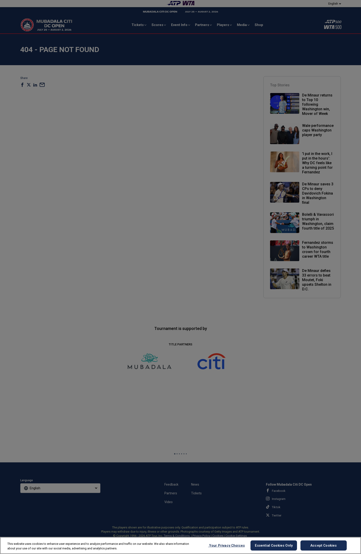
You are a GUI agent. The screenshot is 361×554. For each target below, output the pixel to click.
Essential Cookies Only (274, 545)
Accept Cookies (323, 545)
